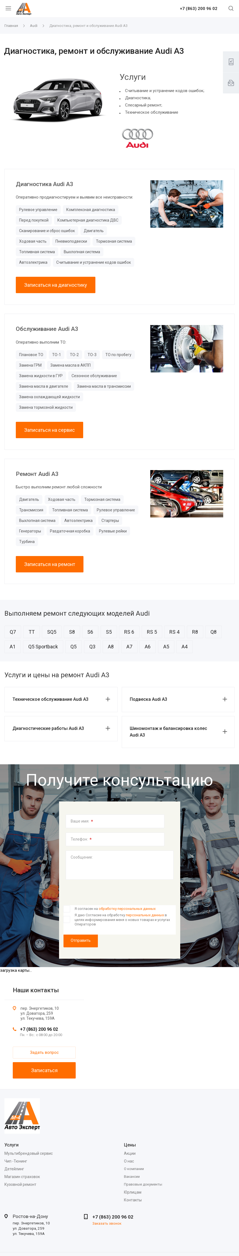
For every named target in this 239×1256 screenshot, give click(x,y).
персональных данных (145, 915)
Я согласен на (115, 909)
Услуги (11, 1145)
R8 (195, 632)
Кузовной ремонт (20, 1184)
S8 (72, 632)
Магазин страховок (22, 1176)
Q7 (13, 632)
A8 (111, 646)
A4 (184, 646)
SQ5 (51, 632)
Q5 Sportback (43, 646)
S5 (109, 632)
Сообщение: (82, 857)
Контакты (133, 1200)
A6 (148, 646)
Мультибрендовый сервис (28, 1153)
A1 (13, 646)
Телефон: (81, 839)
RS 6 (129, 632)
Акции (130, 1153)
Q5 (73, 646)
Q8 (213, 632)
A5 (166, 646)
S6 (90, 632)
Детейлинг (14, 1169)
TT (32, 632)
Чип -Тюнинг (15, 1161)
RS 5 (152, 632)
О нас (129, 1161)
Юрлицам (132, 1192)
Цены (130, 1145)
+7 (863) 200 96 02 (198, 8)
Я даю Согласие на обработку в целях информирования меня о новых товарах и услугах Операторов (122, 919)
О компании (134, 1169)
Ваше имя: (82, 821)
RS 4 (174, 632)
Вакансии (132, 1176)
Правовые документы (143, 1184)
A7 (129, 646)
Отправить (81, 940)
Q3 (92, 646)
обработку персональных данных (127, 909)
